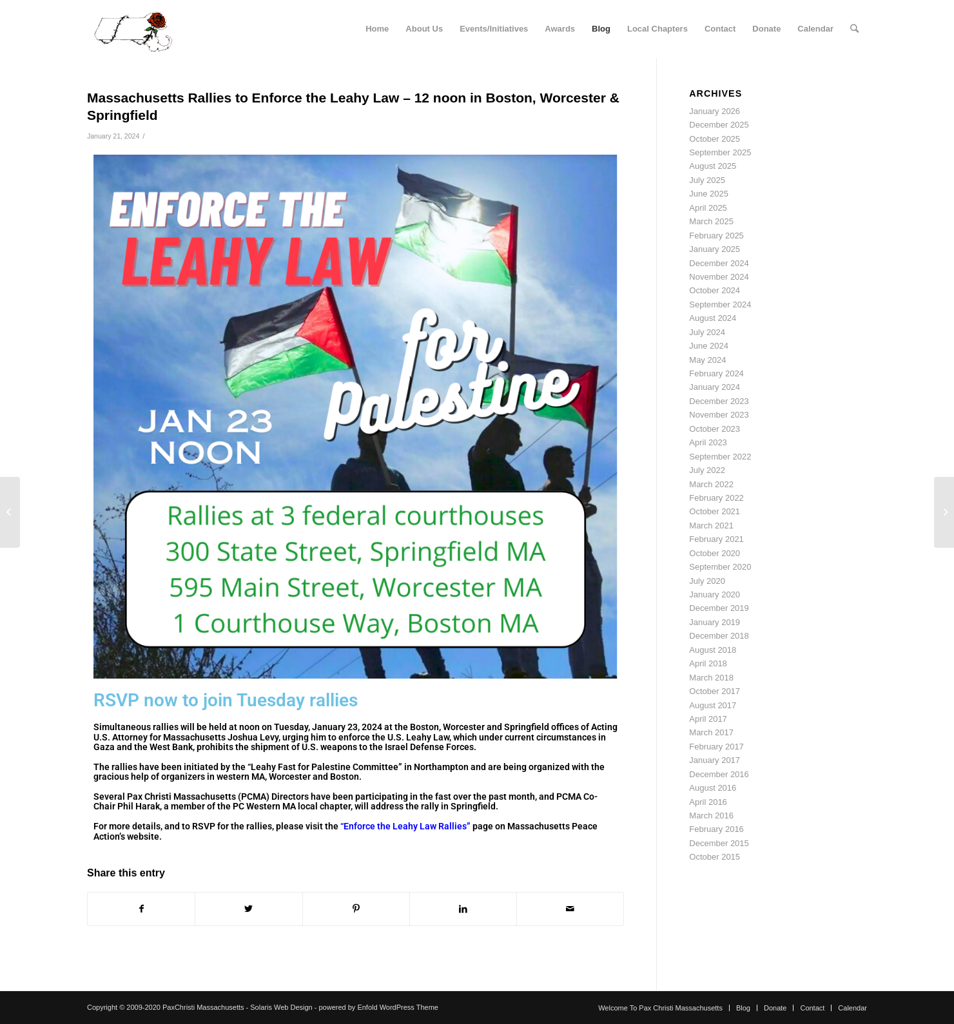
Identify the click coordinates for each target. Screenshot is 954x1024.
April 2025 (708, 208)
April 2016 (708, 802)
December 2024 (719, 263)
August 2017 (712, 705)
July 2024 (707, 332)
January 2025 (714, 249)
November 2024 (719, 277)
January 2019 (714, 622)
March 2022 (711, 484)
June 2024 (708, 346)
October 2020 (714, 553)
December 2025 (719, 125)
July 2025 (707, 180)
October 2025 (714, 139)
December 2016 (719, 774)
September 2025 (720, 152)
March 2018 (711, 677)
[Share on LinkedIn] (463, 909)
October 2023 (714, 429)
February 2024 (716, 373)
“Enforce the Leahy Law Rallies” (405, 826)
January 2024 (714, 387)
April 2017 (708, 719)
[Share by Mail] (570, 909)
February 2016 (716, 829)
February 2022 (716, 498)
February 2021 (716, 539)
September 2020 (720, 567)
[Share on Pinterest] (356, 909)
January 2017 (714, 760)
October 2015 (714, 857)
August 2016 (712, 788)
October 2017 (714, 691)
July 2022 (707, 470)
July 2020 (707, 581)
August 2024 (712, 318)
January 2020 (714, 594)
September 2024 (720, 304)
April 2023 (708, 442)
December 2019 (719, 608)
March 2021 (711, 525)
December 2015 (719, 843)
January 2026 (714, 111)
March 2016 (711, 815)
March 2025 (711, 221)
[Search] (854, 29)
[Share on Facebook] (141, 909)
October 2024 (714, 290)
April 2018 (708, 663)
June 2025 (708, 193)
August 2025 (712, 166)
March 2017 (711, 732)
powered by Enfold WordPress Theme (378, 1007)
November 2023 (719, 415)
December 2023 (719, 401)
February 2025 (716, 235)
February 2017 (716, 746)
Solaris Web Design (281, 1007)
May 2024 (707, 360)
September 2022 (720, 456)
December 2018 (719, 636)
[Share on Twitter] (248, 909)
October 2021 (714, 511)
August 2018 (712, 650)
